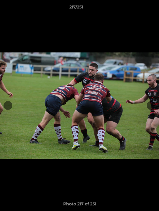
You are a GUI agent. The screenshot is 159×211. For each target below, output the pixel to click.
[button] (137, 8)
